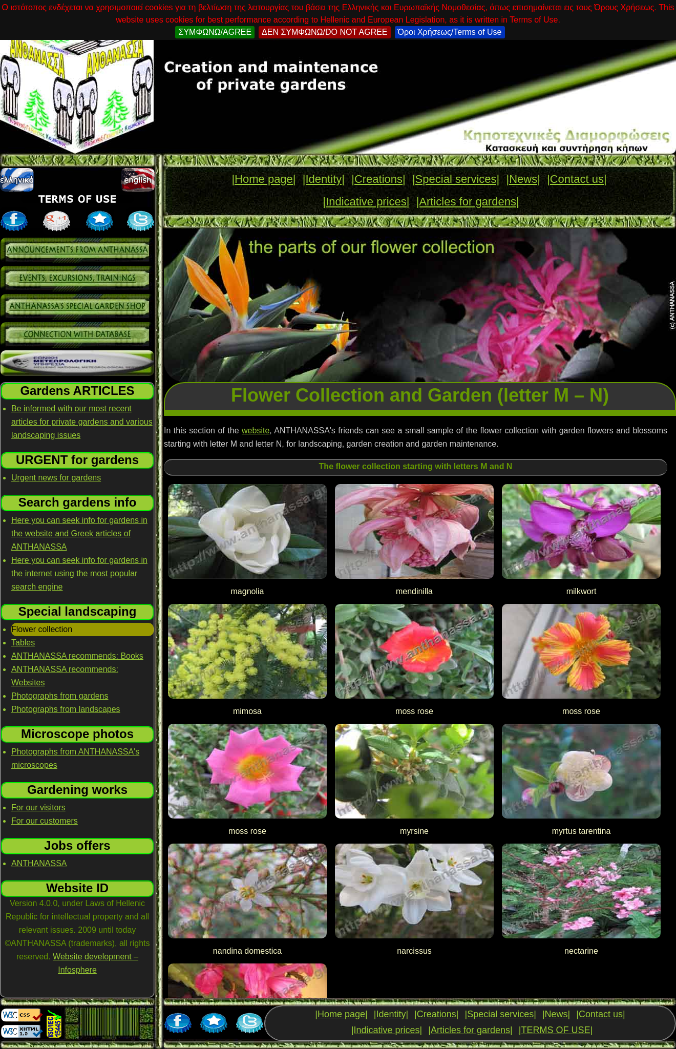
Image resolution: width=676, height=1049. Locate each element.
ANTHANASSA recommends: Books (77, 656)
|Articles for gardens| (467, 201)
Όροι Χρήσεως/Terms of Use (450, 32)
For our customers (44, 820)
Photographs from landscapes (65, 709)
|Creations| (378, 179)
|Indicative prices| (366, 201)
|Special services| (455, 179)
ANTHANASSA (39, 863)
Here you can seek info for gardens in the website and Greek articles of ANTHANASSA (79, 533)
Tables (23, 642)
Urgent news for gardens (56, 477)
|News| (523, 179)
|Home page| (263, 179)
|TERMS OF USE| (556, 1030)
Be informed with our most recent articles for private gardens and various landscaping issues (82, 421)
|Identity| (324, 179)
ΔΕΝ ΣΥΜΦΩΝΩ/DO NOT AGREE (324, 32)
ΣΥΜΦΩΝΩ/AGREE (214, 32)
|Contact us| (577, 179)
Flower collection (41, 629)
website (255, 430)
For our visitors (38, 807)
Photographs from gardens (59, 695)
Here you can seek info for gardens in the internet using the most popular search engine (79, 573)
